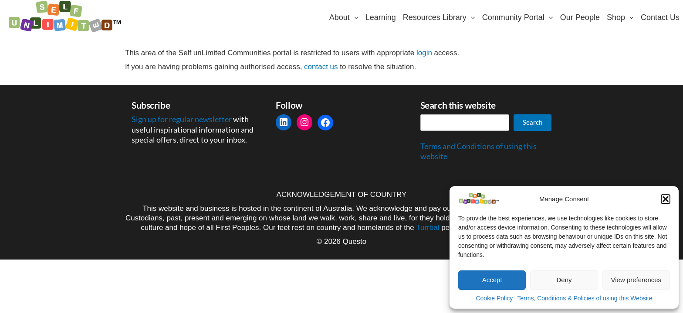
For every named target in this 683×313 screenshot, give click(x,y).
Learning (380, 17)
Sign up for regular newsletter (182, 119)
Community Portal (513, 17)
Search (532, 122)
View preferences (636, 279)
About (339, 17)
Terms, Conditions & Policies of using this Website (584, 298)
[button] (665, 199)
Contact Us (660, 17)
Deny (563, 279)
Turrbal (427, 227)
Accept (492, 279)
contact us (321, 67)
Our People (580, 17)
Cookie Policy (494, 298)
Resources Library (435, 17)
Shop (616, 17)
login (424, 53)
